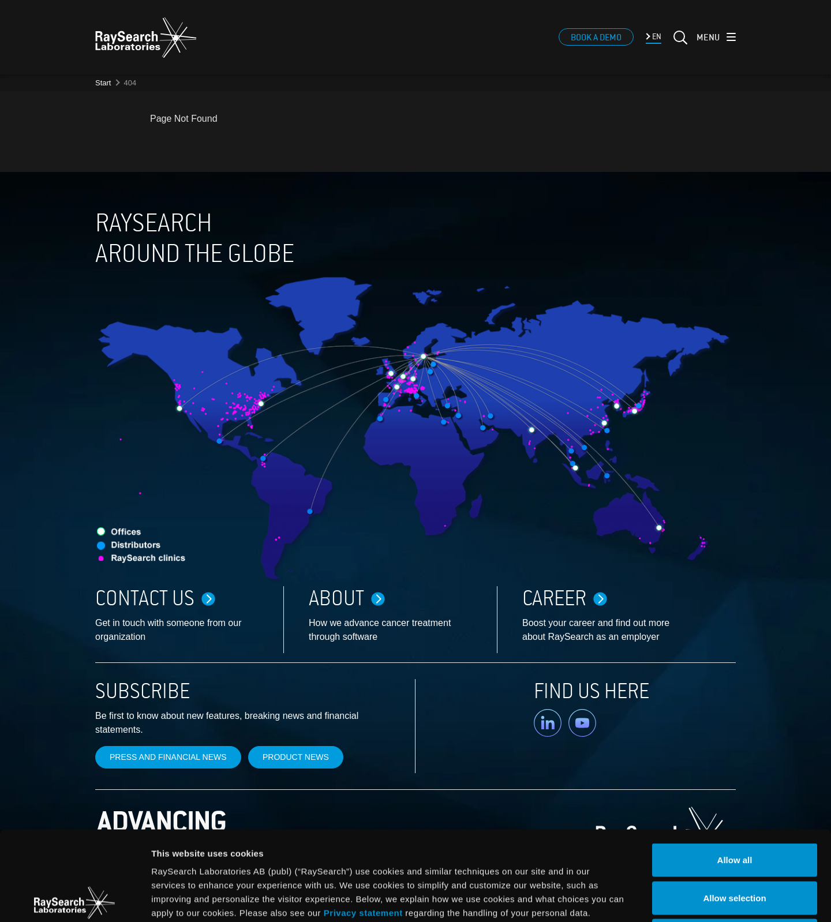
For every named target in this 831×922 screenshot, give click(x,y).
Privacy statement (363, 824)
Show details (605, 899)
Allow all (735, 770)
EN (655, 37)
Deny (735, 846)
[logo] (146, 37)
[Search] (679, 44)
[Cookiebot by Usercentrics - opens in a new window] (74, 899)
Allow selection (734, 809)
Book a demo (596, 37)
